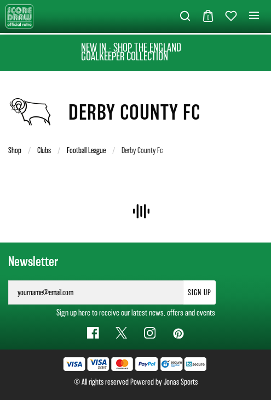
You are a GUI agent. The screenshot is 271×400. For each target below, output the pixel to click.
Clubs (44, 150)
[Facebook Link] (93, 333)
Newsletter (33, 261)
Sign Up (199, 292)
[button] (185, 16)
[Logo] (19, 15)
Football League (86, 150)
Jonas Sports (181, 382)
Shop (14, 150)
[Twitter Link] (122, 333)
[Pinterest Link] (178, 333)
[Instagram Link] (150, 333)
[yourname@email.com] (95, 292)
